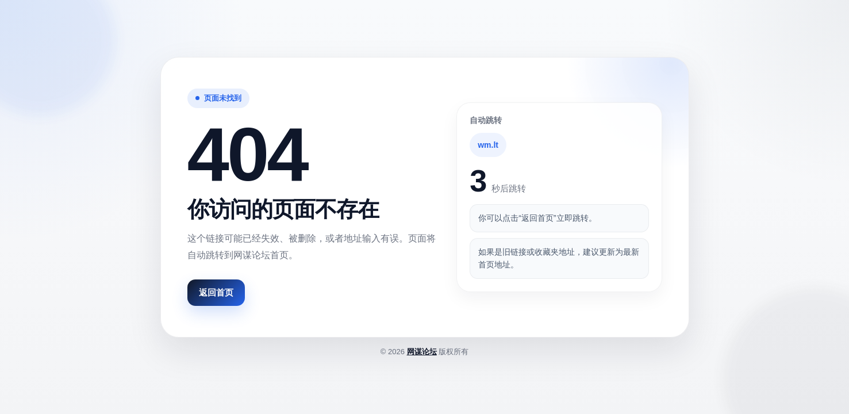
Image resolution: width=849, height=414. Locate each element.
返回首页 (216, 292)
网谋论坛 (422, 351)
